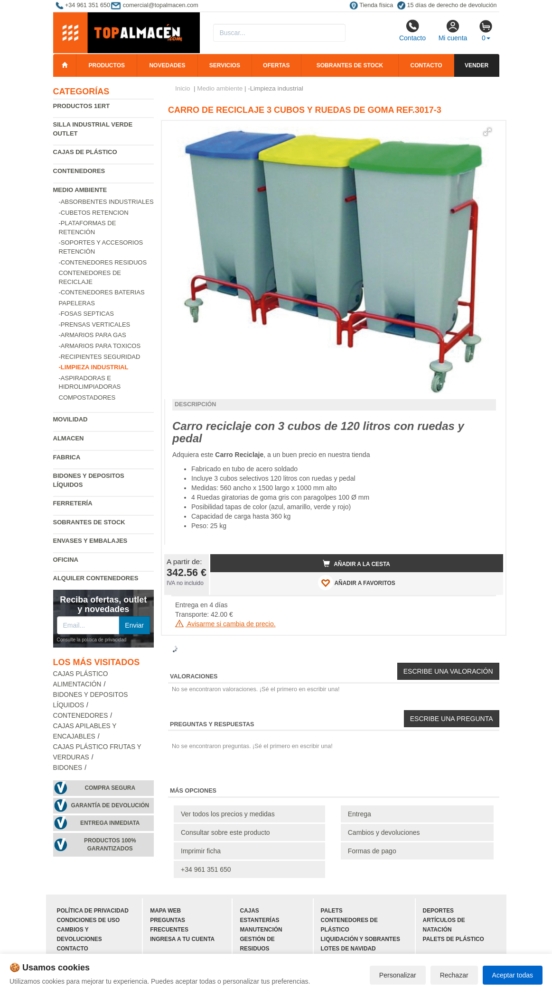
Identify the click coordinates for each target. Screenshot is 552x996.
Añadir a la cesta (356, 563)
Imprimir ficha (201, 851)
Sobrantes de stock (350, 65)
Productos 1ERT (81, 106)
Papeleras (77, 303)
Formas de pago (372, 851)
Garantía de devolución (110, 805)
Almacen (68, 438)
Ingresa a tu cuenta (182, 939)
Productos (107, 65)
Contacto (412, 30)
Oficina (65, 559)
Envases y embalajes (90, 540)
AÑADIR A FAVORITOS (356, 582)
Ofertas (276, 65)
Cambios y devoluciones (384, 832)
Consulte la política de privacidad (92, 639)
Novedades (167, 65)
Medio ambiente (80, 189)
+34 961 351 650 (206, 869)
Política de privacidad (93, 910)
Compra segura (109, 788)
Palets (332, 910)
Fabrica (67, 457)
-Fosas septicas (86, 313)
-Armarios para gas (92, 334)
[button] (487, 131)
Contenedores (79, 170)
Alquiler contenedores (96, 578)
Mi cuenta (453, 30)
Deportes (438, 910)
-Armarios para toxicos (100, 345)
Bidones (68, 767)
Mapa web (165, 910)
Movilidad (70, 419)
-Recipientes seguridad (99, 356)
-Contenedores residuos (103, 262)
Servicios (224, 65)
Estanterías (259, 920)
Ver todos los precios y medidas (228, 814)
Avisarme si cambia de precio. (225, 624)
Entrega (359, 814)
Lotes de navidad (348, 948)
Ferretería (73, 503)
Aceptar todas (512, 975)
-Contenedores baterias (102, 292)
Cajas (249, 910)
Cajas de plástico (85, 151)
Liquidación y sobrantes (360, 939)
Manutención (261, 929)
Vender (476, 65)
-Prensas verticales (95, 324)
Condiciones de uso (88, 920)
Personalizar (397, 975)
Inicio (182, 88)
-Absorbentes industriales (106, 201)
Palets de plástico (453, 939)
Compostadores (87, 397)
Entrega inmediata (110, 823)
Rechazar (454, 975)
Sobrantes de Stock (89, 522)
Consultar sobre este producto (225, 832)
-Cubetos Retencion (94, 212)
